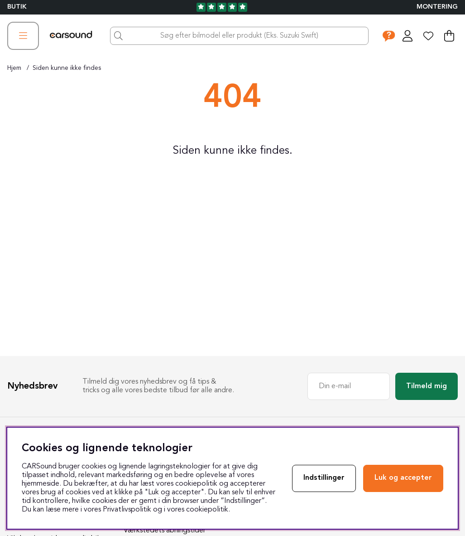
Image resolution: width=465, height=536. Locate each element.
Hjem (14, 68)
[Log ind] (407, 35)
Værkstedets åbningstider (165, 530)
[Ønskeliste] (428, 35)
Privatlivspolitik (127, 509)
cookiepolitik (207, 509)
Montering (437, 7)
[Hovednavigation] (23, 36)
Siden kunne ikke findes (67, 68)
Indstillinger (324, 478)
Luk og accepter (403, 478)
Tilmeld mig (426, 386)
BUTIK (17, 7)
